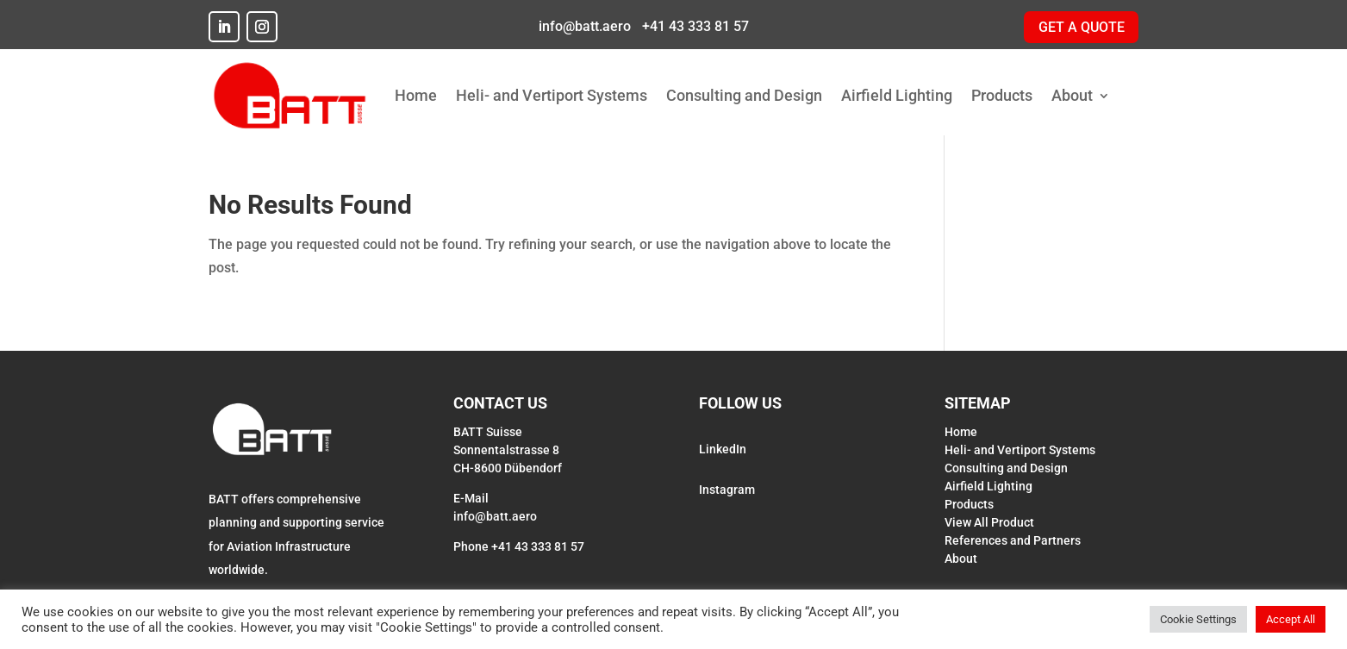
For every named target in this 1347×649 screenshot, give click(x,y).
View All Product (989, 522)
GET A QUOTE (1081, 27)
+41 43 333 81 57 (694, 26)
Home (416, 95)
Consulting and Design (744, 95)
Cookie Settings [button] (1198, 619)
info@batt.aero (583, 26)
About (1072, 95)
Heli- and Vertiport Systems (551, 95)
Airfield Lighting (896, 95)
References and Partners (1013, 540)
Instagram (727, 489)
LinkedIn (722, 449)
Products (1001, 95)
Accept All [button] (1290, 619)
